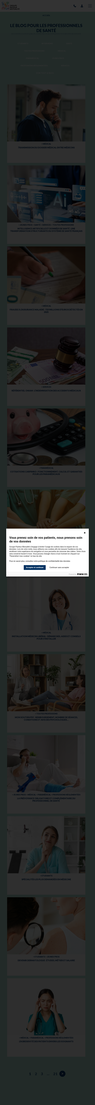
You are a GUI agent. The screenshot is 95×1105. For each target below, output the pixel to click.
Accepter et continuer (34, 567)
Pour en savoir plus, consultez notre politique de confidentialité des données (39, 561)
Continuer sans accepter (59, 567)
